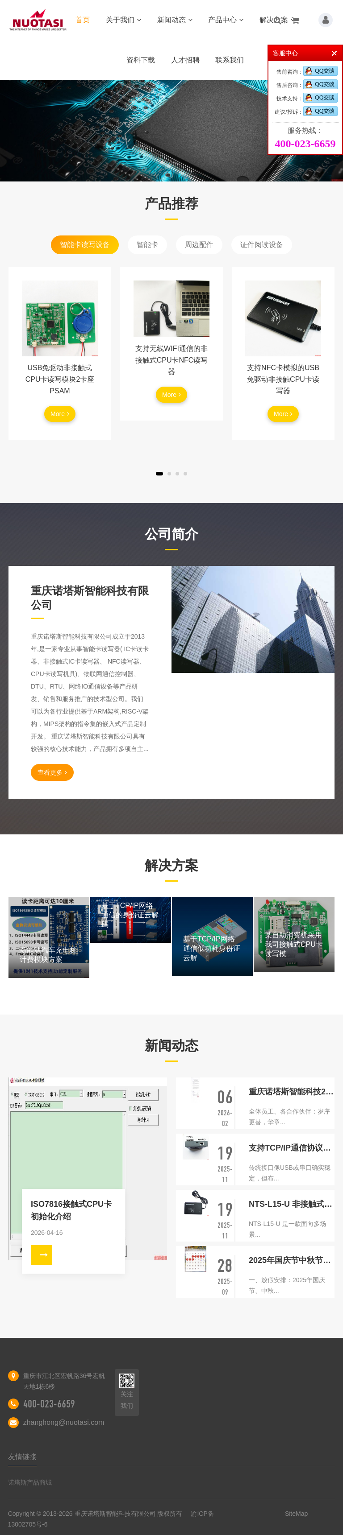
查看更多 (52, 772)
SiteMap (296, 1513)
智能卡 (147, 244)
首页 (82, 20)
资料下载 (140, 60)
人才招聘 (185, 60)
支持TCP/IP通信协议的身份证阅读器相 (292, 1147)
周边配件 (199, 244)
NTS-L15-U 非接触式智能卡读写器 (292, 1204)
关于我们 (123, 20)
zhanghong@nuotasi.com (64, 1422)
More (59, 413)
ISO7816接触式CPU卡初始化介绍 (71, 1210)
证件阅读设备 (261, 244)
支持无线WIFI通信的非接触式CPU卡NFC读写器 (171, 360)
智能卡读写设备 (85, 244)
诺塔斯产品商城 (30, 1482)
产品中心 (225, 20)
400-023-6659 (49, 1404)
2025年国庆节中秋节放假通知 (292, 1260)
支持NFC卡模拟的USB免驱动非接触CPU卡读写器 (283, 379)
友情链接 (22, 1457)
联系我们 (229, 60)
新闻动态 (174, 20)
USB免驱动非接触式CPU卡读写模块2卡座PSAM (60, 379)
